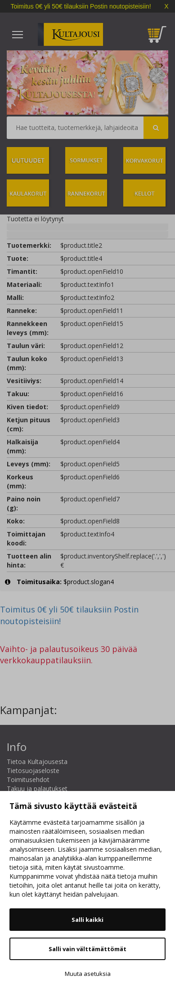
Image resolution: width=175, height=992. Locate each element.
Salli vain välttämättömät (87, 949)
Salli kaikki (87, 920)
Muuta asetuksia (88, 974)
